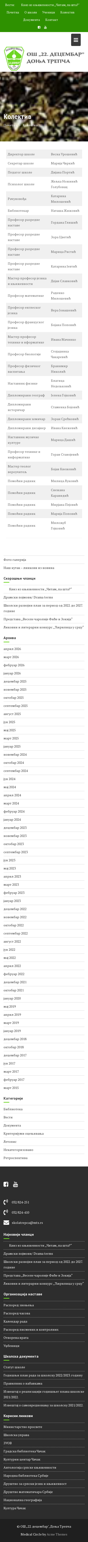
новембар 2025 (15, 689)
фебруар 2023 (14, 892)
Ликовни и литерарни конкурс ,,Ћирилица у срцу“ (44, 627)
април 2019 (12, 1014)
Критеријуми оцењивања (24, 1133)
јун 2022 (9, 949)
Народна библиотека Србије (26, 1475)
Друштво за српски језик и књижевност (35, 1483)
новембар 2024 (15, 754)
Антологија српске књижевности (30, 1467)
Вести (8, 1117)
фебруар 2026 (14, 665)
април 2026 (12, 649)
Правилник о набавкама (23, 1383)
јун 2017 (9, 1063)
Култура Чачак (15, 1508)
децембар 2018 (15, 1039)
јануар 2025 (12, 746)
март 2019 (11, 1022)
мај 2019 (10, 1006)
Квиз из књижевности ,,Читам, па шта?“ (38, 589)
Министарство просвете (23, 1426)
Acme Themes (57, 1534)
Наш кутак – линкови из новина (29, 567)
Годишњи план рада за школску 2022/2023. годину (43, 1375)
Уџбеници (11, 1345)
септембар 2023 (16, 852)
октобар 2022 (14, 925)
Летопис (10, 1141)
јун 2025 (9, 722)
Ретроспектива (15, 1158)
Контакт (51, 20)
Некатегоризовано (18, 1149)
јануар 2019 (12, 1031)
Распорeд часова (17, 1313)
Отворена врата (16, 1337)
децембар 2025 (15, 681)
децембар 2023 (15, 827)
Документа (31, 20)
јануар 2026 (12, 673)
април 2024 (12, 795)
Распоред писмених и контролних (31, 1329)
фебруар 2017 (14, 1079)
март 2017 (11, 1071)
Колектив (67, 12)
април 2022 (12, 966)
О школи (30, 12)
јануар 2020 (12, 998)
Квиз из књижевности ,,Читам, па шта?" (47, 5)
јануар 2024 (12, 819)
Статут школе (14, 1367)
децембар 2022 (15, 909)
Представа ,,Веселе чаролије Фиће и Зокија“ (38, 619)
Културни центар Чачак (22, 1459)
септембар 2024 (16, 770)
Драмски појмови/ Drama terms (28, 597)
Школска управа (16, 1435)
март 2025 (11, 738)
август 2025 (12, 714)
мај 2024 (10, 787)
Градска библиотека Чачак (25, 1451)
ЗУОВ (8, 1443)
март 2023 (11, 884)
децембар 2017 (15, 1055)
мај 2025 (10, 730)
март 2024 (11, 803)
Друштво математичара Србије (28, 1492)
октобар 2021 (14, 990)
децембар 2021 (15, 982)
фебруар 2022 (14, 974)
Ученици (48, 12)
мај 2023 (10, 868)
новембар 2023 (15, 835)
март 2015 (11, 1087)
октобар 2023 (14, 844)
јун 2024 (9, 779)
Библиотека (13, 1109)
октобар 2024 (14, 762)
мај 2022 (10, 957)
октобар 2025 (14, 697)
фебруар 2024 (14, 811)
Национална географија (23, 1500)
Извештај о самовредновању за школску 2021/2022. (43, 1405)
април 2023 (12, 876)
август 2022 (12, 941)
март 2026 (11, 657)
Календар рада (15, 1321)
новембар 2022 (15, 917)
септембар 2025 (16, 705)
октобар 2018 (14, 1047)
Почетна (13, 12)
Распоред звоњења (19, 1305)
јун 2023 (9, 860)
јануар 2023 (12, 900)
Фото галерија (15, 559)
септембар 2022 (16, 933)
